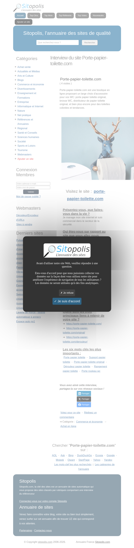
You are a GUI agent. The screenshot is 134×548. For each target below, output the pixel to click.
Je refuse (67, 292)
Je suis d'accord (67, 301)
